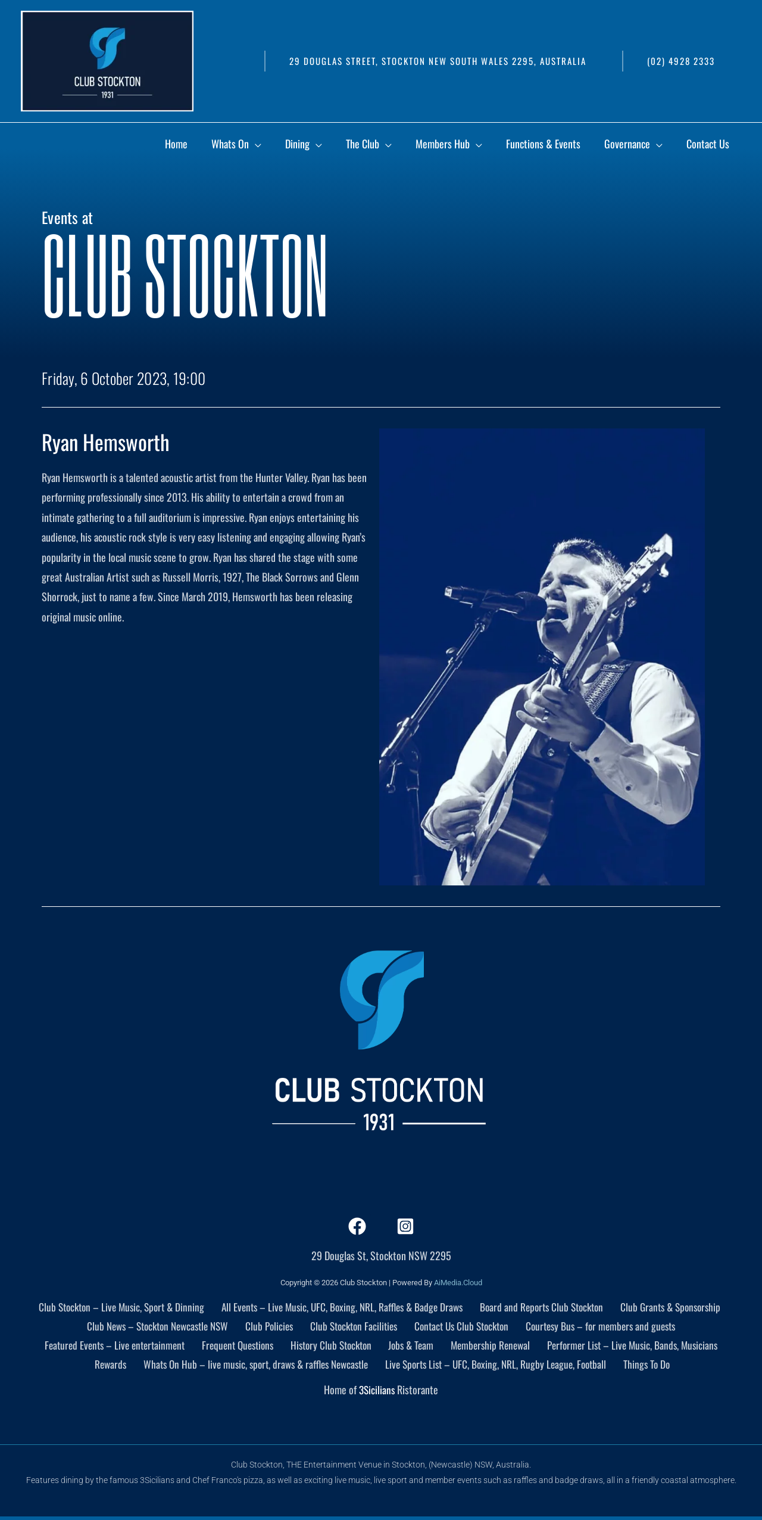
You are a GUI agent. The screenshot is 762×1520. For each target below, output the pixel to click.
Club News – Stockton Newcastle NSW (160, 1327)
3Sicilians (377, 1392)
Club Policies (271, 1327)
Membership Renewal (487, 1346)
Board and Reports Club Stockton (543, 1306)
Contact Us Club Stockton (460, 1327)
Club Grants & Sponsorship (671, 1306)
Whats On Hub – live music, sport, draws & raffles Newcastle (256, 1367)
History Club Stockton (334, 1346)
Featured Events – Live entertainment (118, 1346)
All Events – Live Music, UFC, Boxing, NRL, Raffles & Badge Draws (342, 1306)
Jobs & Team (411, 1346)
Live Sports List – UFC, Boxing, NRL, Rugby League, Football (500, 1367)
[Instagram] (405, 1226)
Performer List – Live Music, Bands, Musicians (629, 1346)
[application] (350, 145)
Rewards (110, 1367)
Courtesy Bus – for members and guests (600, 1327)
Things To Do (650, 1367)
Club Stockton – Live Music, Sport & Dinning (119, 1306)
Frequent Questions (241, 1346)
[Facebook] (357, 1226)
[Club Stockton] (107, 59)
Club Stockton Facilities (353, 1327)
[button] (437, 61)
